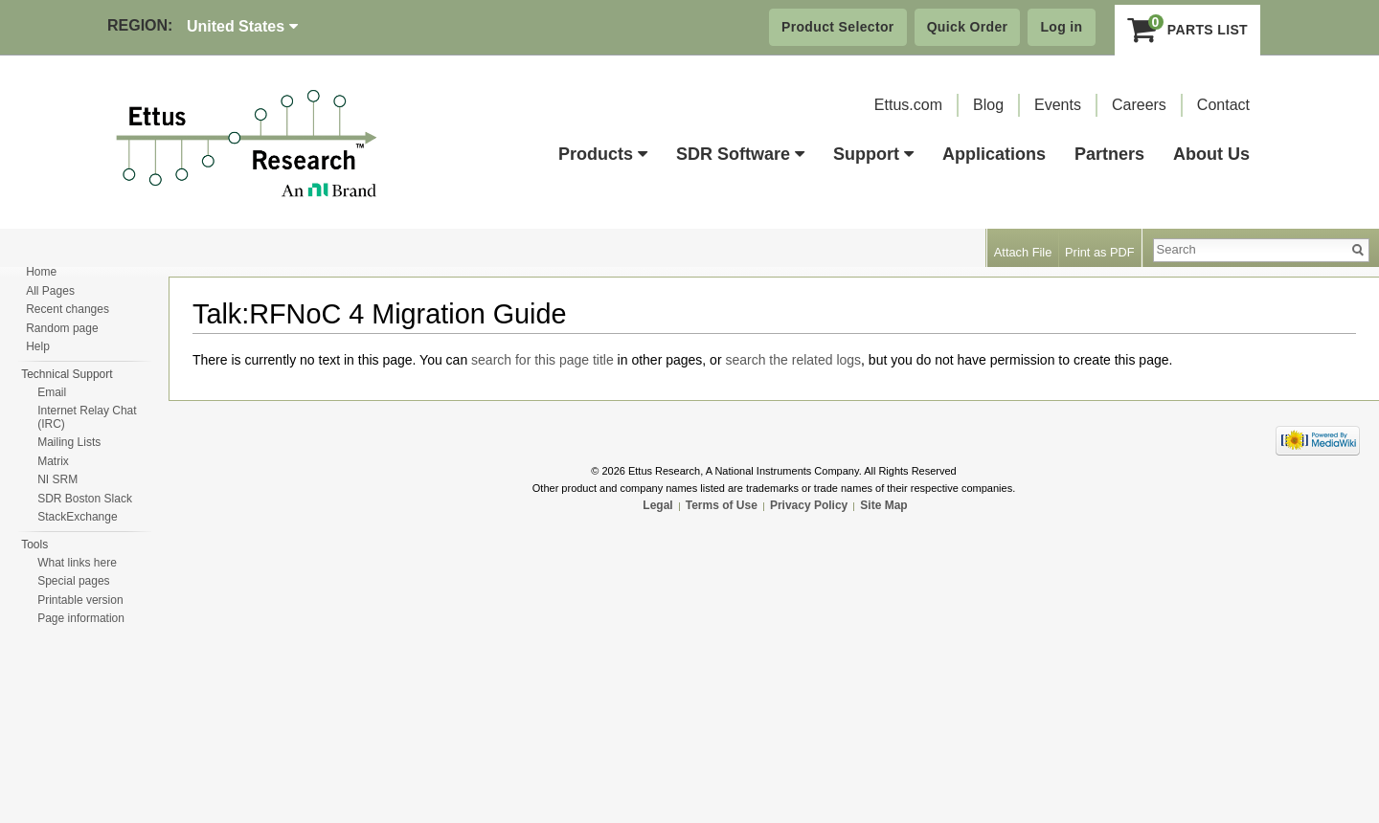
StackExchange (77, 516)
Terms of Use (721, 505)
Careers (1139, 105)
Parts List (1188, 29)
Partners (1109, 154)
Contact (1223, 105)
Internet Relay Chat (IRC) (86, 417)
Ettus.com (908, 105)
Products (602, 154)
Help (38, 346)
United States (242, 26)
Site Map (883, 505)
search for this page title (542, 359)
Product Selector (837, 26)
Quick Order (967, 26)
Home (41, 271)
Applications (994, 154)
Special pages (73, 581)
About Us (1211, 154)
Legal (657, 505)
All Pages (50, 291)
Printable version (80, 600)
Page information (80, 618)
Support (873, 154)
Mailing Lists (69, 442)
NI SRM (57, 479)
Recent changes (67, 309)
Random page (62, 328)
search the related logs (793, 359)
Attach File (1022, 252)
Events (1057, 105)
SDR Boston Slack (84, 498)
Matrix (53, 461)
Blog (988, 105)
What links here (77, 562)
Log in (1061, 26)
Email (51, 392)
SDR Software (740, 154)
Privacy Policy (809, 505)
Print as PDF (1100, 252)
